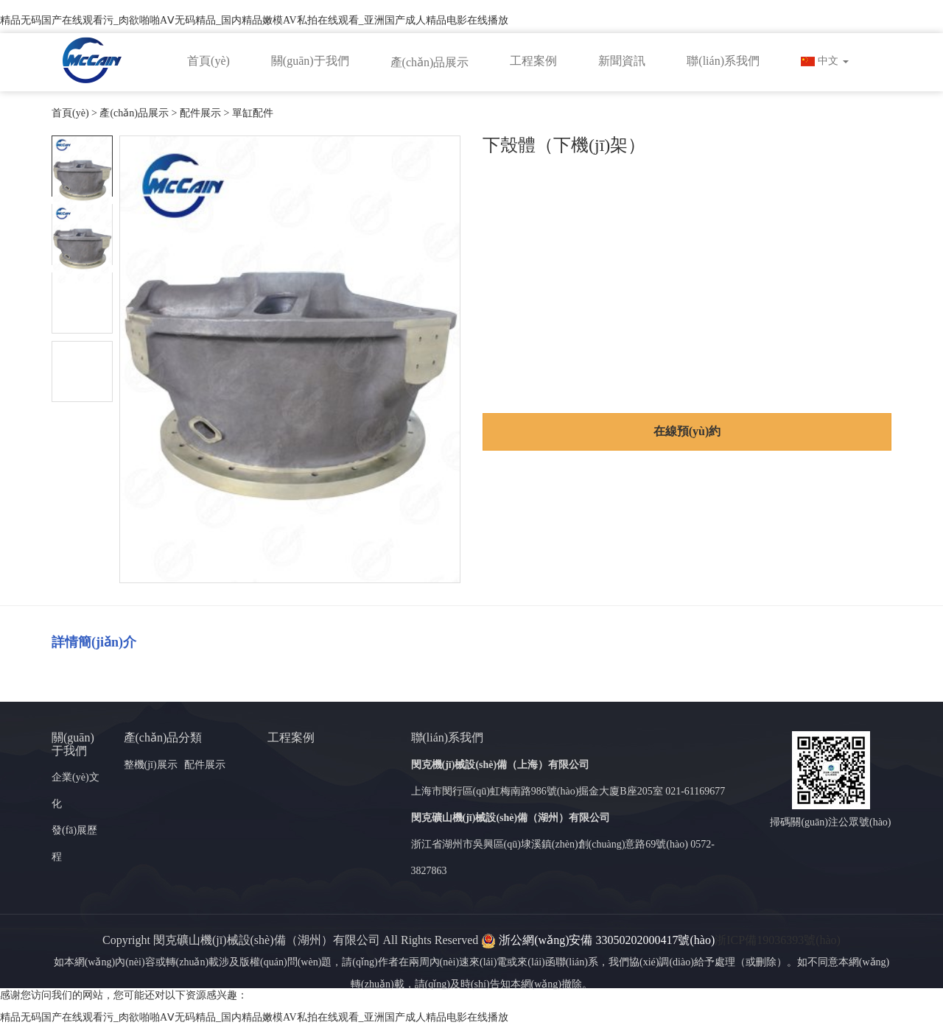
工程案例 (533, 60)
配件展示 (200, 113)
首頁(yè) (208, 60)
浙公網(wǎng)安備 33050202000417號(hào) (598, 940)
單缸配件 (252, 113)
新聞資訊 (621, 60)
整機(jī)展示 (151, 764)
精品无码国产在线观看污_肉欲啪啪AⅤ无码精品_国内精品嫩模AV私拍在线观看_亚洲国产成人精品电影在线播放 (254, 20)
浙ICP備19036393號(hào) (778, 940)
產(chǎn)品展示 (429, 62)
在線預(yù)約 (687, 431)
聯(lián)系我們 (723, 60)
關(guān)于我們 (310, 60)
